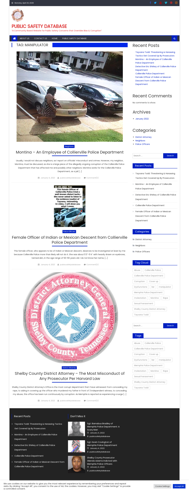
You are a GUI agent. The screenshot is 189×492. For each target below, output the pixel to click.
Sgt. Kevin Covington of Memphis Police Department (102, 444)
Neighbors (69, 146)
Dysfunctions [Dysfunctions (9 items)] (140, 286)
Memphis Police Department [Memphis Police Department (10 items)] (148, 292)
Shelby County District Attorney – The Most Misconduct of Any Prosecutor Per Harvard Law (69, 376)
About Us (24, 38)
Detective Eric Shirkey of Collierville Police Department (155, 197)
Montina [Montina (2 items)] (155, 298)
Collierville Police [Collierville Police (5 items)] (153, 270)
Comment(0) (92, 178)
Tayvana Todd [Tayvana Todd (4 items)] (141, 314)
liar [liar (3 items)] (153, 286)
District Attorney (69, 368)
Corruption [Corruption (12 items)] (139, 281)
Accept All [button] (179, 486)
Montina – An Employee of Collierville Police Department (69, 152)
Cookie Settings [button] (162, 486)
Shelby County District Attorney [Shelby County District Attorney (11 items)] (149, 309)
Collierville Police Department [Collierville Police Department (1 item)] (148, 275)
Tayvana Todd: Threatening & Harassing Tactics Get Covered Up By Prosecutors (155, 175)
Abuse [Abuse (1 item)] (137, 270)
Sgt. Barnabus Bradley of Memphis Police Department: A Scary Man (103, 427)
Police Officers (69, 231)
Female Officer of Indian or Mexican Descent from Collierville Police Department (69, 240)
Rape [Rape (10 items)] (165, 298)
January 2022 (142, 118)
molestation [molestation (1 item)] (140, 298)
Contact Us (40, 38)
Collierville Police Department (149, 73)
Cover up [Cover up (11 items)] (153, 281)
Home (55, 38)
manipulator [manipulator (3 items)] (165, 286)
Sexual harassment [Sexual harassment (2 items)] (143, 303)
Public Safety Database (39, 26)
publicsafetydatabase (70, 178)
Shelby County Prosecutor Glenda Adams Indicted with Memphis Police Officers (102, 461)
